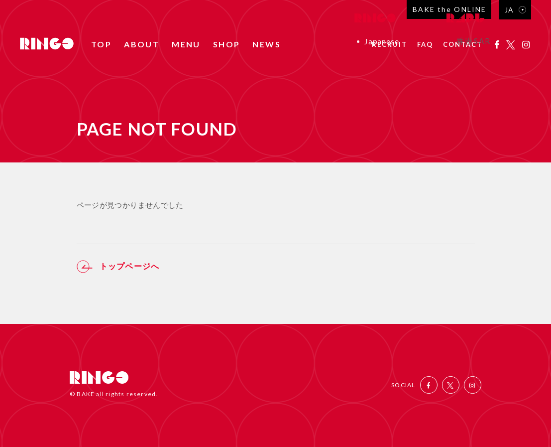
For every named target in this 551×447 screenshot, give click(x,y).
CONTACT (462, 44)
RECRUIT (389, 44)
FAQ (425, 44)
